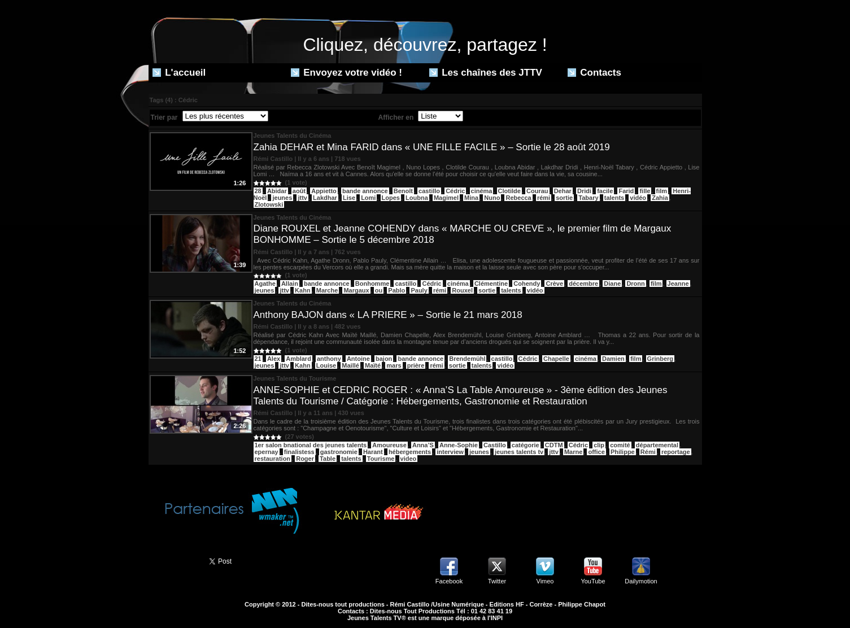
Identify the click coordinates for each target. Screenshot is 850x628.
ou (378, 290)
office (596, 451)
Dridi (584, 190)
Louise (326, 365)
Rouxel (462, 290)
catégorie (525, 445)
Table (327, 458)
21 (258, 358)
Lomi (368, 197)
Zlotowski (269, 204)
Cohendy (526, 283)
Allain (289, 283)
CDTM (554, 445)
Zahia (660, 197)
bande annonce (365, 190)
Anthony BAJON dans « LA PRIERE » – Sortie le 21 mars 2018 (388, 314)
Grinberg (660, 358)
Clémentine (491, 283)
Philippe (623, 451)
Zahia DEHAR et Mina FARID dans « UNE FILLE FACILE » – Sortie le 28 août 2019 (432, 147)
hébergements (410, 451)
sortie (564, 197)
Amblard (298, 358)
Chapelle (556, 358)
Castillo (494, 445)
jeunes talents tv (519, 451)
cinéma (481, 190)
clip (599, 445)
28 (258, 190)
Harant (373, 451)
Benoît (403, 190)
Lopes (391, 197)
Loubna (417, 197)
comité (620, 445)
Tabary (588, 197)
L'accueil (179, 72)
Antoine (358, 358)
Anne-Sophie (458, 445)
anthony (329, 358)
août (299, 190)
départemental (657, 445)
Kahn (303, 290)
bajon (384, 358)
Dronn (635, 283)
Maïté (373, 365)
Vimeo (545, 581)
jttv (302, 197)
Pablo (396, 290)
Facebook (449, 581)
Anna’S (423, 445)
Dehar (563, 190)
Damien (613, 358)
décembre (583, 283)
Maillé (350, 365)
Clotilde (509, 190)
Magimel (446, 197)
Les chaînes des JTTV (485, 72)
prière (416, 365)
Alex (273, 358)
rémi (543, 197)
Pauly (419, 290)
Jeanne (678, 283)
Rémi (648, 451)
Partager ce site (174, 560)
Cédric (455, 190)
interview (450, 451)
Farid (626, 190)
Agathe (265, 283)
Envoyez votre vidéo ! (347, 72)
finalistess (299, 451)
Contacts (594, 72)
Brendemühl (467, 358)
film (662, 190)
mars (393, 365)
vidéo (638, 197)
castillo (429, 190)
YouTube (593, 581)
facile (605, 190)
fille (644, 190)
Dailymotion (641, 581)
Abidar (277, 190)
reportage (675, 451)
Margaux (356, 290)
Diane (612, 283)
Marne (573, 451)
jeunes (282, 197)
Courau (537, 190)
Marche (327, 290)
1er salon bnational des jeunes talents (311, 445)
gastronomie (339, 451)
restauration (273, 458)
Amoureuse (389, 445)
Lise (349, 197)
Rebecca (518, 197)
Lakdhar (325, 197)
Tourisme (381, 458)
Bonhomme (372, 283)
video (408, 458)
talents (614, 197)
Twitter (497, 581)
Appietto (324, 190)
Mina (471, 197)
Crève (554, 283)
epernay (266, 451)
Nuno (492, 197)
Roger (305, 458)
